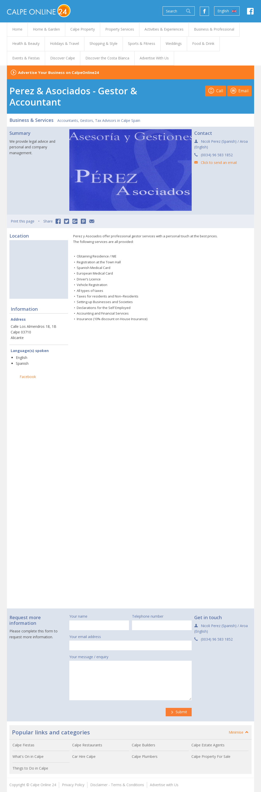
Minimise (239, 732)
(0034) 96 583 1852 (217, 154)
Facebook (28, 376)
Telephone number (147, 616)
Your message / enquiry (88, 656)
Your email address (85, 636)
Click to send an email (219, 162)
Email (239, 91)
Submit (178, 711)
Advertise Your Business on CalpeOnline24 (58, 72)
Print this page (22, 221)
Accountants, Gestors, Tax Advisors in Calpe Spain (98, 120)
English (226, 11)
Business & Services (31, 120)
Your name (78, 616)
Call (215, 91)
